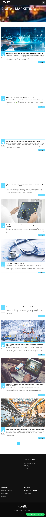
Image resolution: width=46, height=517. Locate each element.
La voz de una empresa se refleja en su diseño (19, 309)
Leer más (41, 62)
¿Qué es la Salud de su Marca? (15, 265)
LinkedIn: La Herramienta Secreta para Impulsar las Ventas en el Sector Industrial (25, 387)
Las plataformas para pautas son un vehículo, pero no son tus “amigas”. (24, 227)
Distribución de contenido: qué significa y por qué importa (23, 143)
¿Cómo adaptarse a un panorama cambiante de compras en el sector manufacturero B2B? (24, 187)
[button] (35, 514)
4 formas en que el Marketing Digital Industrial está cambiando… (25, 53)
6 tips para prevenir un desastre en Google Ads (20, 99)
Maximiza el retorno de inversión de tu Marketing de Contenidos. (25, 431)
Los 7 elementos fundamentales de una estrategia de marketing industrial (25, 347)
